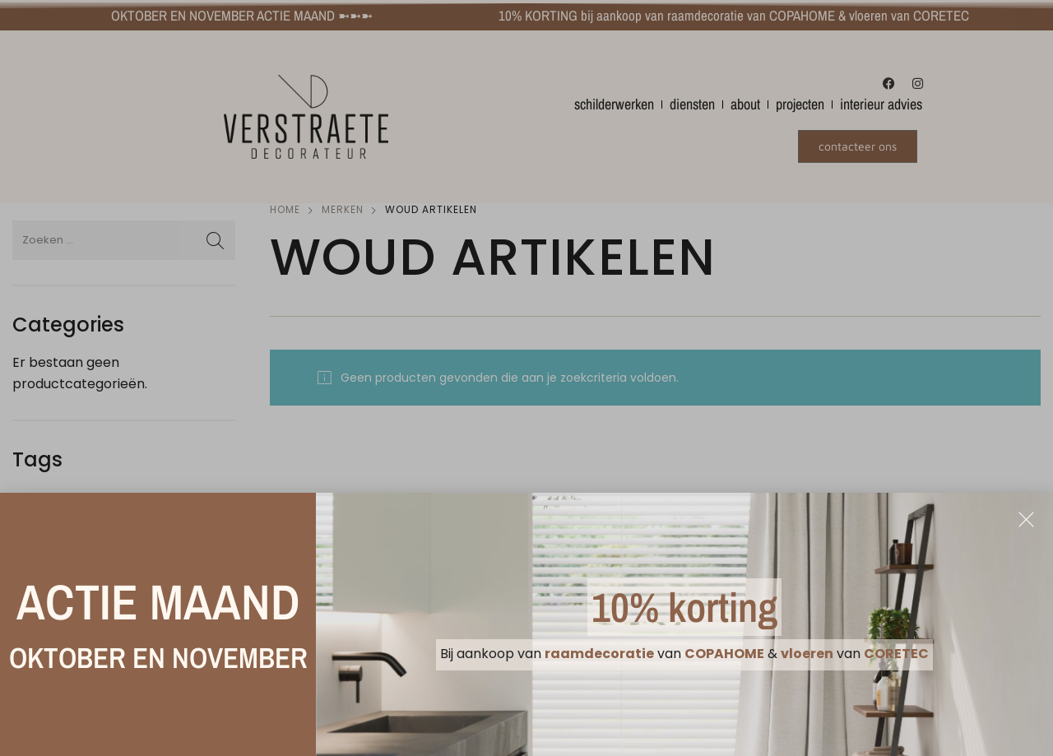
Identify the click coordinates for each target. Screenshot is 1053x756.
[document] (526, 378)
